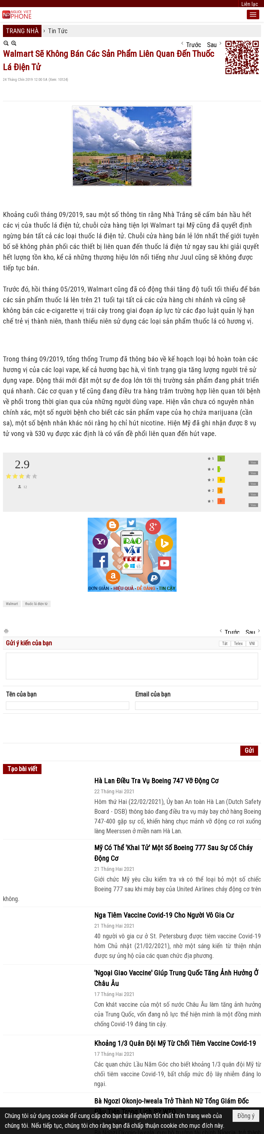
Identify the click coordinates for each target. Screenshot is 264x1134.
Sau (212, 43)
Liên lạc (249, 4)
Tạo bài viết (22, 769)
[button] (253, 14)
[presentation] (51, 728)
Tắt (225, 643)
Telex (238, 643)
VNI (252, 643)
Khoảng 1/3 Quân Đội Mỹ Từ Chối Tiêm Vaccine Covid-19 (175, 1043)
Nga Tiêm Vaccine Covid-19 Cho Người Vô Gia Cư (164, 915)
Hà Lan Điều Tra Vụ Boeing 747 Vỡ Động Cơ (156, 781)
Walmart (12, 604)
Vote (253, 462)
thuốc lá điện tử (36, 604)
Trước (193, 43)
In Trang (6, 631)
